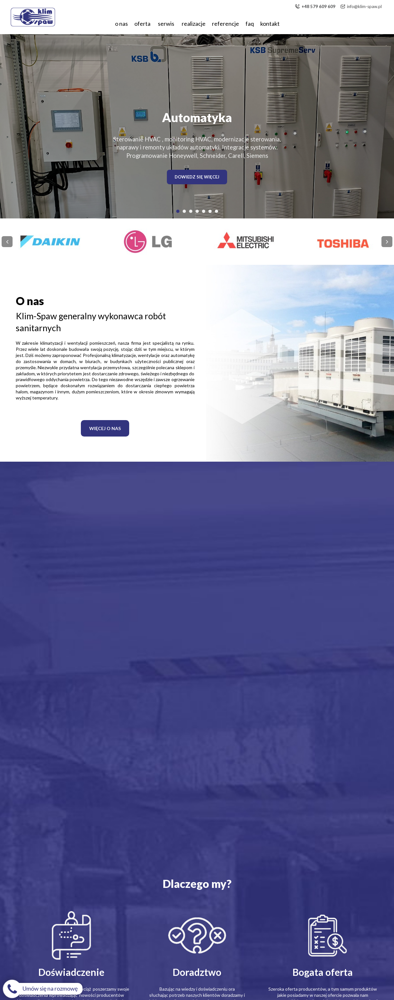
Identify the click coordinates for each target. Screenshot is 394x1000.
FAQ (249, 23)
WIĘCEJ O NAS (105, 428)
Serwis (166, 23)
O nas (121, 23)
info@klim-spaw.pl (364, 6)
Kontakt (270, 23)
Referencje (225, 23)
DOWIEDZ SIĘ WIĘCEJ (197, 176)
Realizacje (194, 23)
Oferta (142, 23)
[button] (177, 211)
